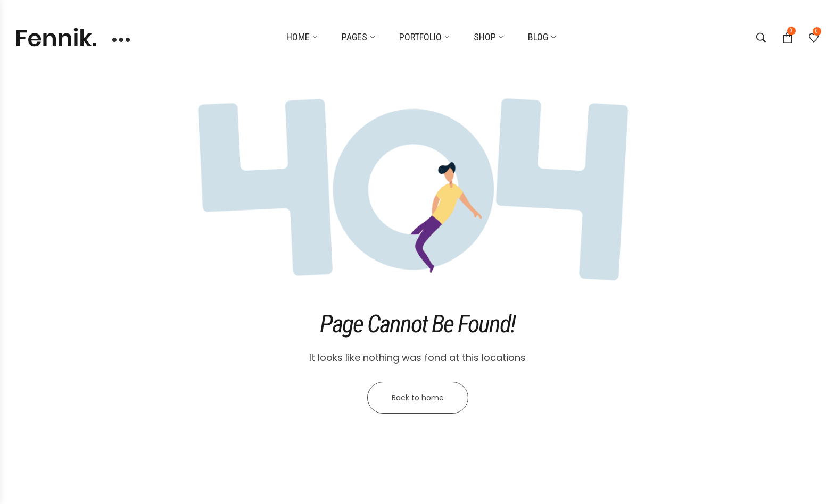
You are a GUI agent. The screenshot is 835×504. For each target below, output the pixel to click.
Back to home (418, 397)
